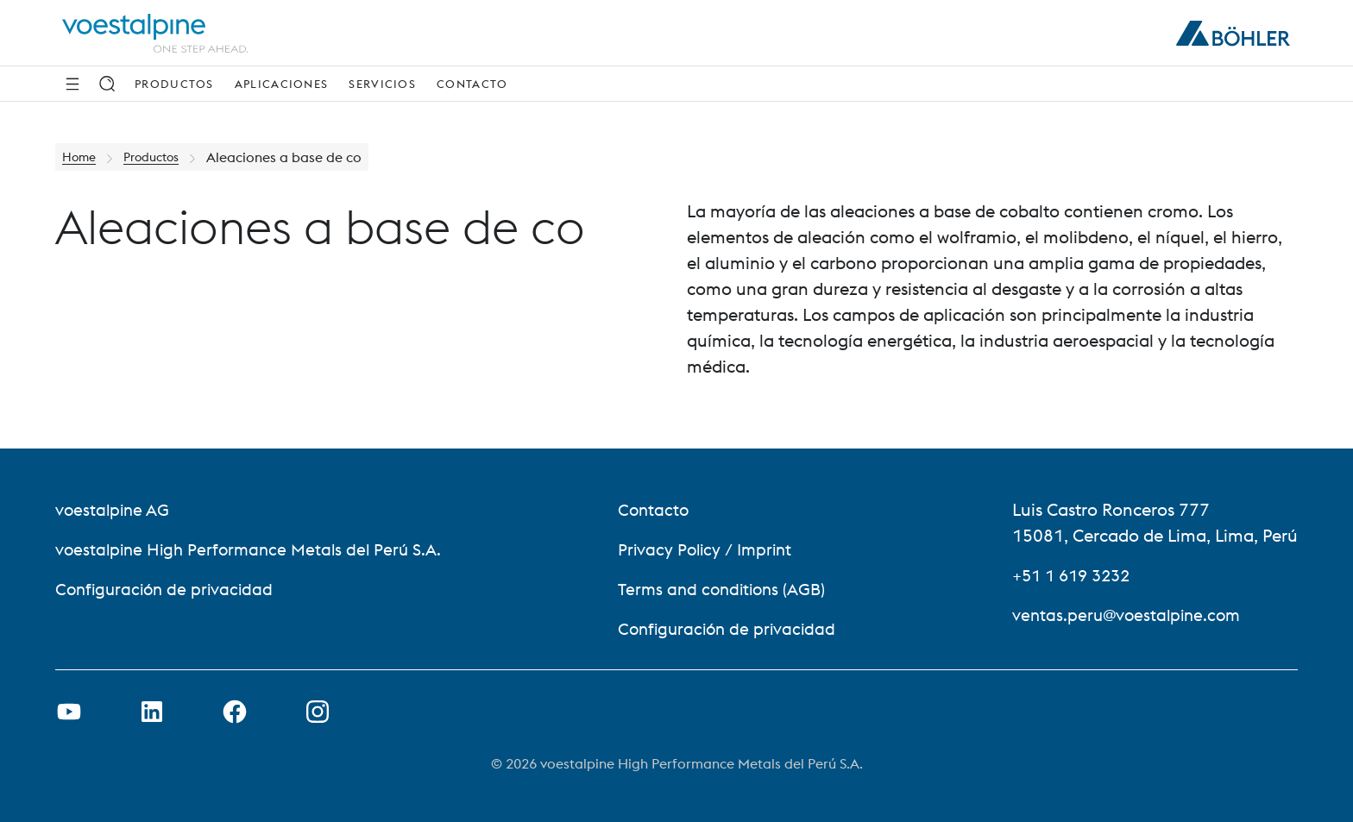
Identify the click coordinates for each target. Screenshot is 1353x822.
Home (81, 157)
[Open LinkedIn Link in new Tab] (152, 711)
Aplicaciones (282, 84)
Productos (174, 84)
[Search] (107, 83)
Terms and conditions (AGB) (728, 588)
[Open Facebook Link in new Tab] (235, 711)
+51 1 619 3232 (1075, 575)
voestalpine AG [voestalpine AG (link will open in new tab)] (114, 509)
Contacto (472, 84)
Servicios (382, 84)
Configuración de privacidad (167, 588)
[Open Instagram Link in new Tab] (317, 711)
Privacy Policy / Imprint (710, 549)
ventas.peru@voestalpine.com (1130, 614)
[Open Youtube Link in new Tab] (69, 711)
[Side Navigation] (72, 83)
